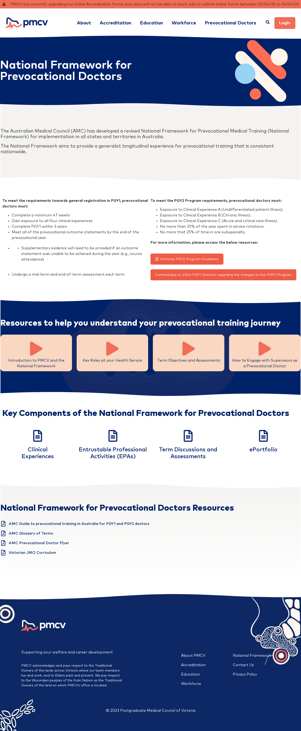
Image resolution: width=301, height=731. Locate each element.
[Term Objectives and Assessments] (189, 349)
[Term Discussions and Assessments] (188, 436)
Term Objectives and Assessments (188, 360)
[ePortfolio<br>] (263, 436)
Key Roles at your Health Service (112, 360)
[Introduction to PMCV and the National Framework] (36, 349)
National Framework (252, 655)
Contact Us (243, 665)
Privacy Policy (245, 674)
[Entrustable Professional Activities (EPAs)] (113, 436)
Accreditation (193, 665)
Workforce (191, 684)
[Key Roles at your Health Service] (112, 349)
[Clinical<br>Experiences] (38, 436)
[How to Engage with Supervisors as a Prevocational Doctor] (265, 349)
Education (190, 674)
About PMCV (193, 655)
